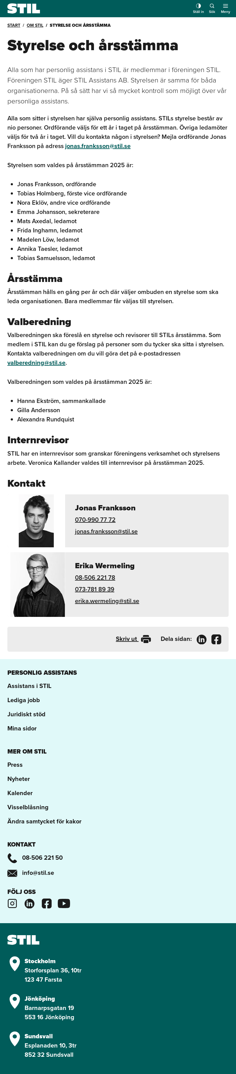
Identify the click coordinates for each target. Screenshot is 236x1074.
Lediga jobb (23, 699)
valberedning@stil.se (36, 362)
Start (13, 25)
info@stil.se (30, 872)
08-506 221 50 (35, 857)
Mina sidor (22, 728)
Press (15, 764)
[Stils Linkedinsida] (29, 902)
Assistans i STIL (29, 685)
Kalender (20, 792)
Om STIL (35, 25)
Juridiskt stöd (26, 714)
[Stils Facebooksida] (47, 902)
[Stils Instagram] (12, 902)
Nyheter (18, 778)
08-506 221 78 (95, 577)
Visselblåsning (28, 806)
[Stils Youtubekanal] (64, 902)
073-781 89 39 (94, 589)
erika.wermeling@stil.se (107, 600)
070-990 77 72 (95, 519)
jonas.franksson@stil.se (98, 145)
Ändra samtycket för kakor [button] (44, 821)
